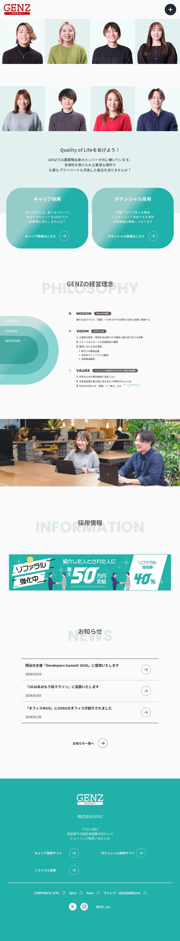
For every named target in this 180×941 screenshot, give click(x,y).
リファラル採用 (45, 870)
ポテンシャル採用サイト (118, 853)
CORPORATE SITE (46, 893)
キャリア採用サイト (48, 853)
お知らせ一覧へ (83, 743)
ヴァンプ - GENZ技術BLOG (121, 893)
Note (90, 893)
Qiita (73, 893)
